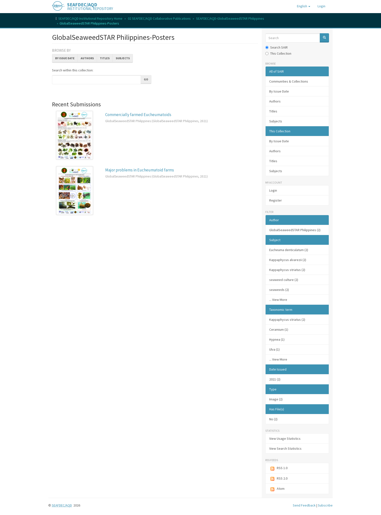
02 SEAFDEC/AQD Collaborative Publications (159, 18)
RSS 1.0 (278, 468)
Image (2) (276, 399)
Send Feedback (304, 505)
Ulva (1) (274, 349)
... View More (278, 299)
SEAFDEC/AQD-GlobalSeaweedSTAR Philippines (230, 18)
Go (146, 79)
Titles (105, 58)
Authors (87, 58)
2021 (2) (274, 379)
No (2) (273, 419)
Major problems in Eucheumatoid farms (139, 170)
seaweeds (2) (279, 289)
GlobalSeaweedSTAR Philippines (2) (294, 230)
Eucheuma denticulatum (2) (288, 250)
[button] (303, 6)
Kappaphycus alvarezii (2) (287, 260)
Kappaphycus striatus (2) (287, 270)
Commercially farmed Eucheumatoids (138, 114)
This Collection (278, 53)
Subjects (123, 58)
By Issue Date (65, 58)
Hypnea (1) (277, 339)
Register (275, 200)
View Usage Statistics (285, 438)
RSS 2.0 (278, 478)
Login (273, 190)
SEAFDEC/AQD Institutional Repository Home (90, 18)
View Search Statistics (285, 448)
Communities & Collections (288, 81)
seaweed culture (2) (283, 280)
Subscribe (325, 505)
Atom (277, 488)
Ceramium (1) (278, 329)
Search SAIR (276, 47)
